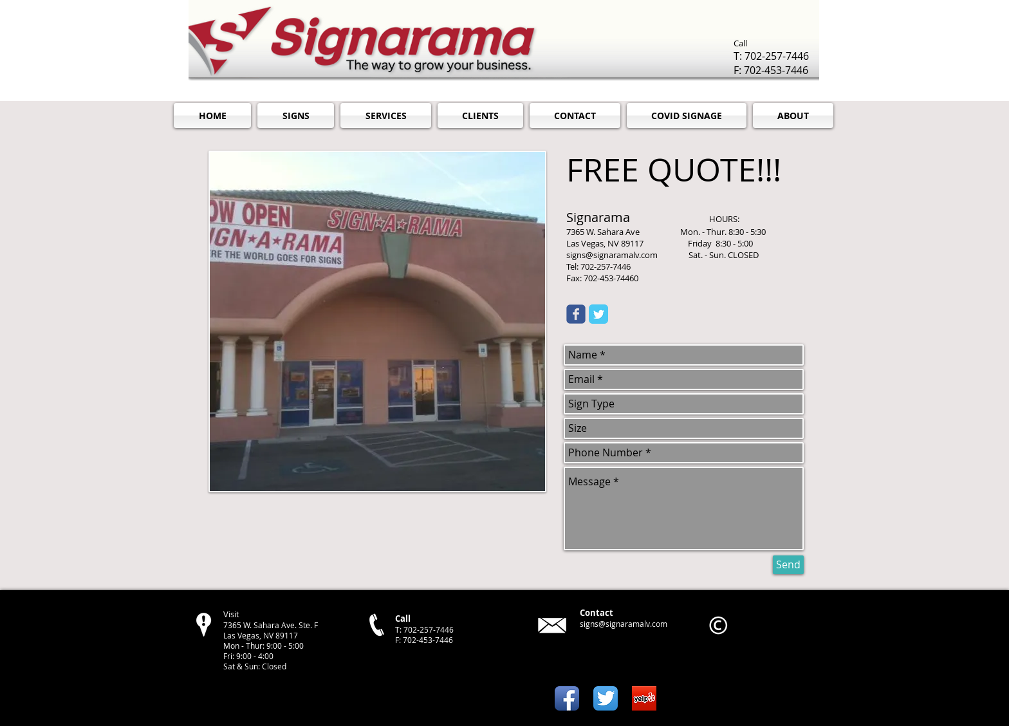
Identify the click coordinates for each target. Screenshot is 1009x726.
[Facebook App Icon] (567, 698)
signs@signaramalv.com (623, 624)
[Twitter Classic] (598, 314)
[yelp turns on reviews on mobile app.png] (644, 698)
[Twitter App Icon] (605, 698)
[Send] (788, 564)
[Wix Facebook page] (576, 314)
